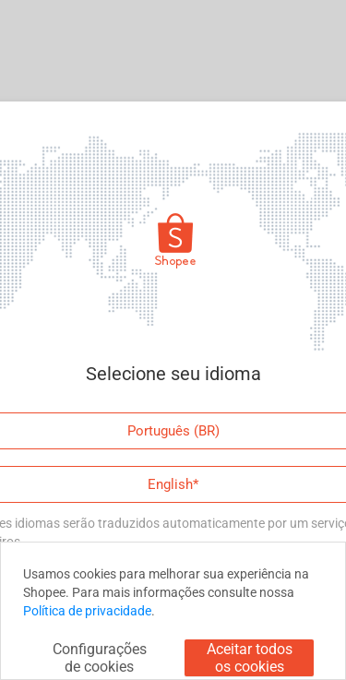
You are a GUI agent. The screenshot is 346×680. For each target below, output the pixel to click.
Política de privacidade (87, 610)
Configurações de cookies (100, 657)
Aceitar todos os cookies (249, 657)
